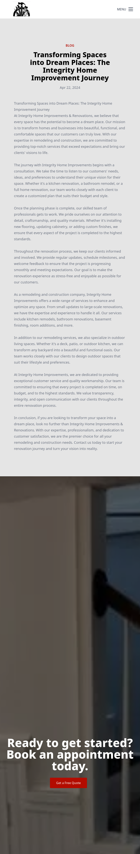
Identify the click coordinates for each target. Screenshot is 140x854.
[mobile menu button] (130, 9)
